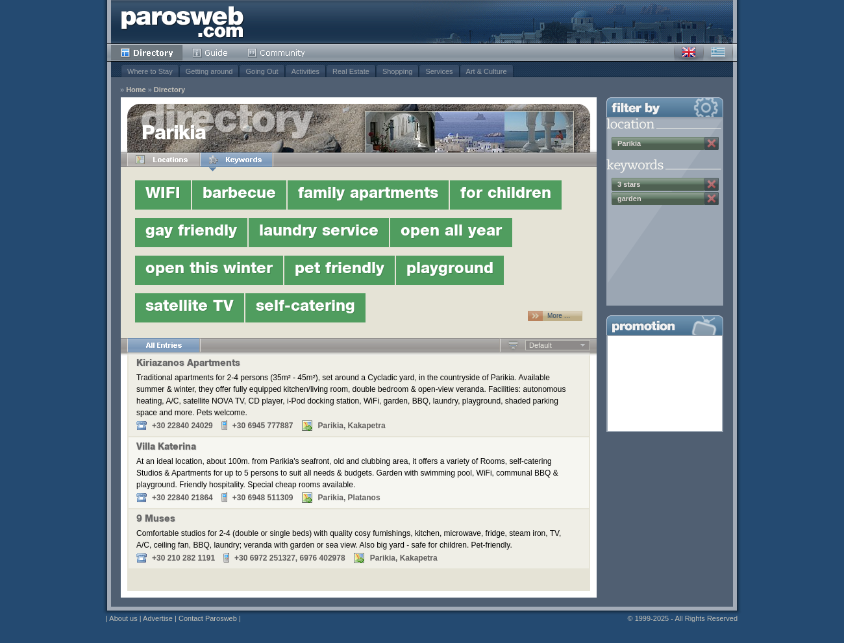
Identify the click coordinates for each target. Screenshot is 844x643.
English (689, 52)
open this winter (209, 270)
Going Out (261, 71)
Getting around (209, 71)
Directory (146, 52)
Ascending (513, 345)
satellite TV (189, 307)
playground (449, 270)
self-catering (305, 307)
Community (277, 52)
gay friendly (191, 232)
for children (505, 194)
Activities (305, 71)
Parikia (629, 143)
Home (136, 89)
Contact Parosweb (208, 618)
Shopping (397, 71)
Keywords (236, 159)
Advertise (158, 618)
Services (439, 71)
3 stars (628, 184)
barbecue (239, 194)
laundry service (319, 232)
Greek (718, 52)
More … (559, 315)
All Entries (163, 345)
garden (629, 198)
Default (540, 345)
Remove (711, 143)
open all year (451, 232)
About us (123, 618)
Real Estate (350, 71)
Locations (163, 159)
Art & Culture (486, 71)
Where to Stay (150, 71)
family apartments (368, 194)
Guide (210, 52)
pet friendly (339, 270)
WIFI (162, 194)
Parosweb (182, 21)
